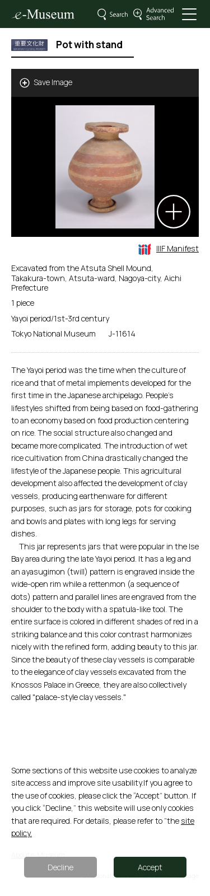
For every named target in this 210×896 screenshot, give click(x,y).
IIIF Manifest (168, 248)
